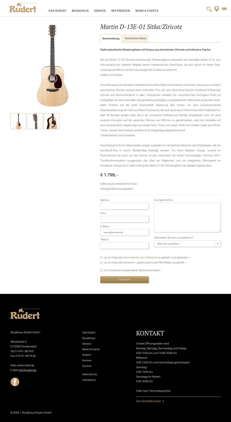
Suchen (87, 365)
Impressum (89, 379)
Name (104, 200)
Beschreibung (109, 38)
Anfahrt (86, 354)
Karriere (86, 360)
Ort (103, 213)
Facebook (14, 381)
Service (100, 10)
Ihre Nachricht (163, 200)
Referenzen (120, 10)
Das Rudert (57, 10)
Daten (135, 38)
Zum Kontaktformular (148, 401)
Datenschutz (89, 374)
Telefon (105, 239)
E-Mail (105, 226)
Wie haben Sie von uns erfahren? (174, 237)
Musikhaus (80, 10)
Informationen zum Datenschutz (142, 257)
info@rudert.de (27, 370)
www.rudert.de (25, 365)
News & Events (146, 10)
